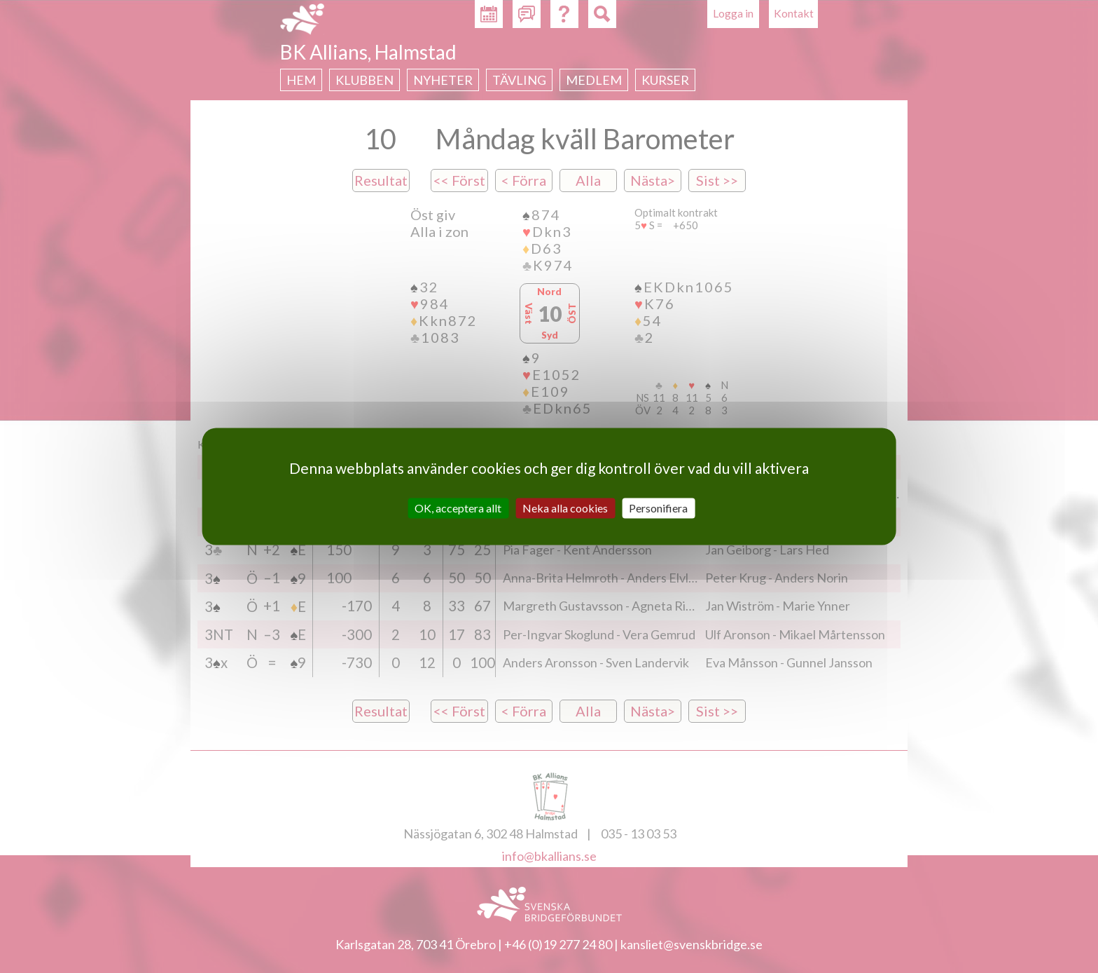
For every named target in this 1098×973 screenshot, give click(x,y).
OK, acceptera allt (458, 508)
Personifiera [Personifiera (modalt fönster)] (658, 508)
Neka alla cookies (565, 508)
